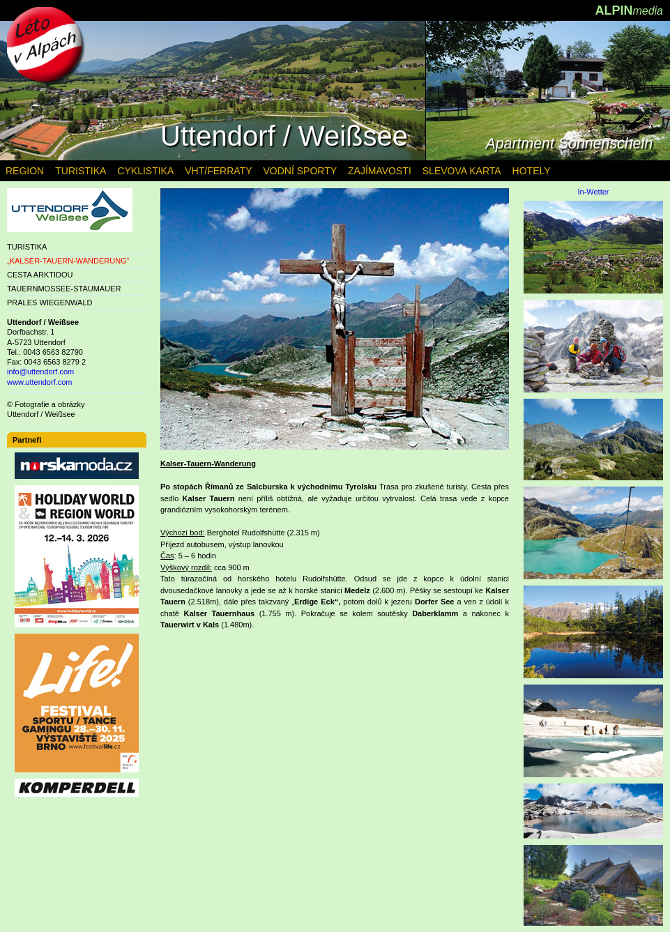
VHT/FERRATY (218, 170)
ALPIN (629, 10)
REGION (25, 170)
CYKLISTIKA (145, 170)
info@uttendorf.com (40, 371)
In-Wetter (593, 192)
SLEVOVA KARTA (461, 170)
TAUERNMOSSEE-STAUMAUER (64, 288)
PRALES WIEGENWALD (49, 302)
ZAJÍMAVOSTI (379, 170)
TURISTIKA (27, 247)
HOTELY (531, 170)
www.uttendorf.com (40, 382)
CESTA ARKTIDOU (40, 274)
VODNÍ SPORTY (300, 170)
